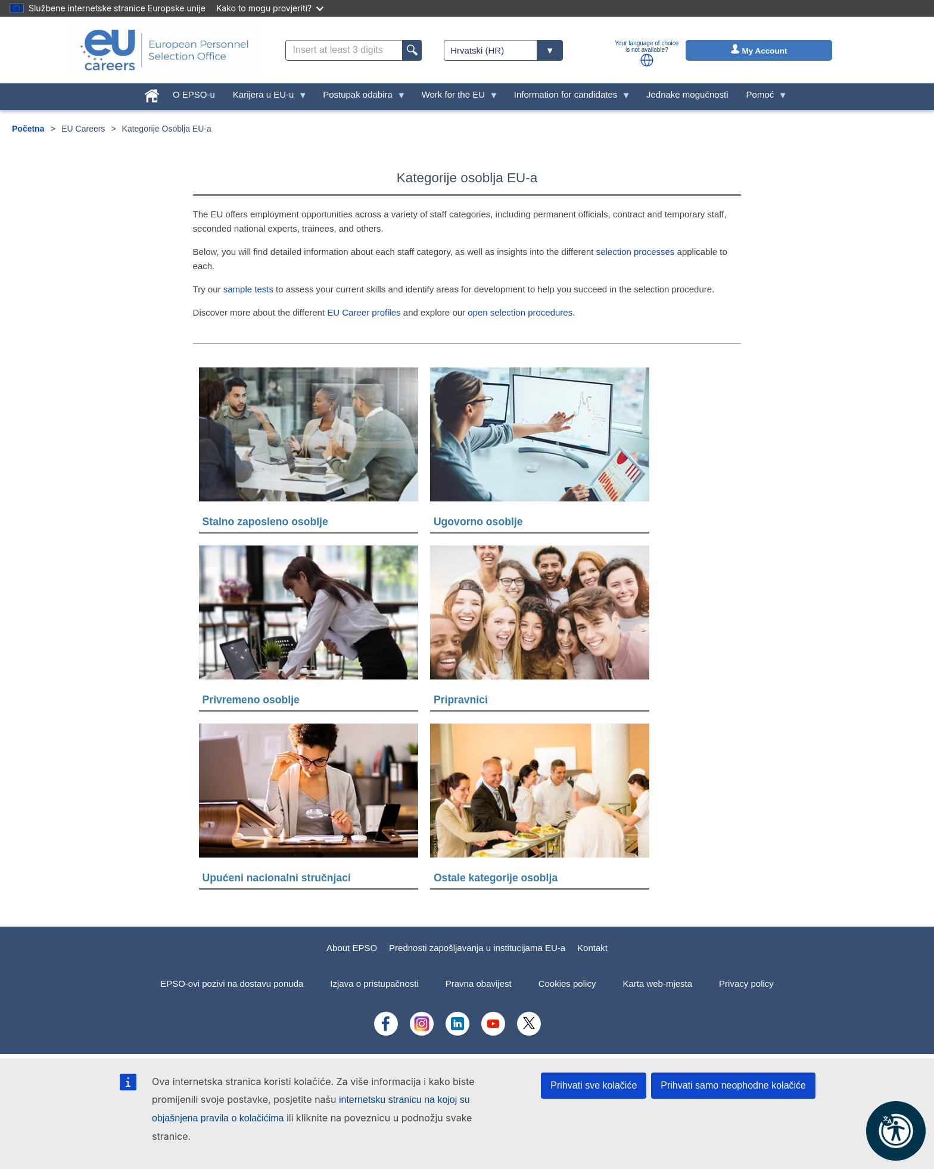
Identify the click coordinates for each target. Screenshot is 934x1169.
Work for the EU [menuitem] (456, 97)
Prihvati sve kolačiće (593, 1085)
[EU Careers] (164, 50)
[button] (647, 60)
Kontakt (592, 948)
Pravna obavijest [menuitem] (479, 983)
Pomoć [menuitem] (762, 97)
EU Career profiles (363, 312)
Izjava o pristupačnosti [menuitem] (374, 983)
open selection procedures (520, 312)
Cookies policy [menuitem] (567, 983)
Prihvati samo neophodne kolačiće (733, 1085)
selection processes (635, 252)
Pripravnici (461, 700)
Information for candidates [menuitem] (568, 97)
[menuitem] (152, 93)
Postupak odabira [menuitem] (360, 97)
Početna (28, 128)
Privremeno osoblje (251, 700)
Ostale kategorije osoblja (496, 878)
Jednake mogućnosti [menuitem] (687, 94)
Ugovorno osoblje (478, 522)
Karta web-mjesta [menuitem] (657, 983)
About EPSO (351, 948)
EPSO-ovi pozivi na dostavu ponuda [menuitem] (231, 983)
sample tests (248, 289)
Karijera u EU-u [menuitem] (265, 97)
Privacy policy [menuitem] (746, 983)
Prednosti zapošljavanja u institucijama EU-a (477, 948)
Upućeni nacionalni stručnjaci (277, 878)
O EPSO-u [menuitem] (194, 94)
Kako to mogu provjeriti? (269, 8)
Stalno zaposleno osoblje (265, 522)
